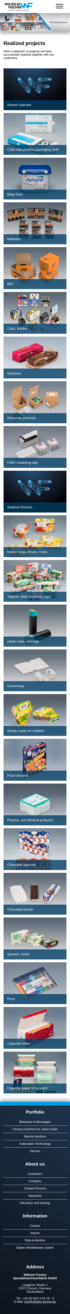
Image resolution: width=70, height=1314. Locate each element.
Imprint (35, 1233)
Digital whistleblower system (35, 1247)
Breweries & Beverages (35, 1121)
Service (35, 1151)
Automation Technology (34, 1143)
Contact (35, 1225)
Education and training (35, 1203)
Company (35, 1181)
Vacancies (35, 1195)
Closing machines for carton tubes (35, 1129)
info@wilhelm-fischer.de (40, 1301)
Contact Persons (35, 1188)
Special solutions (35, 1136)
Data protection (35, 1240)
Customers (35, 1173)
